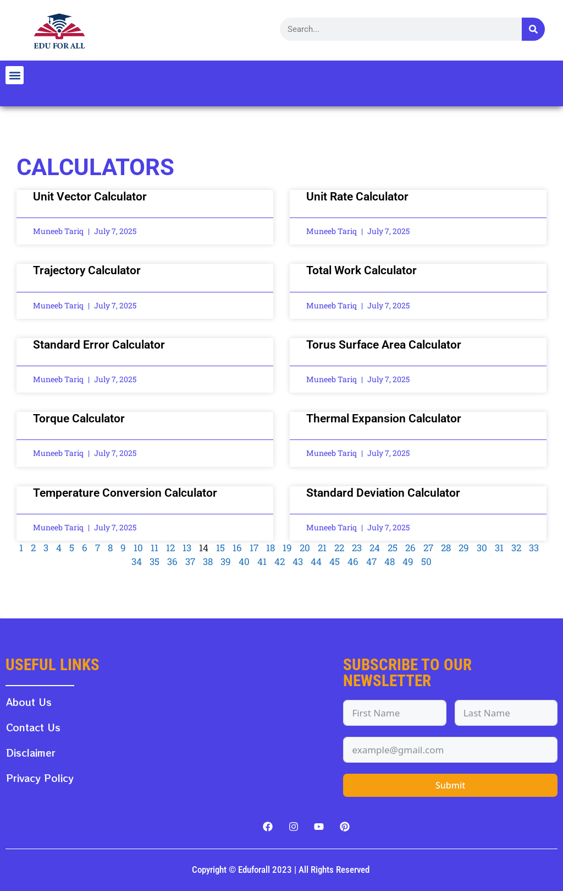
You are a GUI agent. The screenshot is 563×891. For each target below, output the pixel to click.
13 (187, 547)
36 (172, 561)
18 (270, 547)
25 (393, 547)
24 (374, 547)
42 (279, 561)
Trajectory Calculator (87, 270)
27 (428, 547)
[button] (14, 75)
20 (305, 547)
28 (446, 547)
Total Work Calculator (361, 270)
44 (316, 561)
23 (357, 547)
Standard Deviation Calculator (383, 492)
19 (287, 547)
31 (499, 547)
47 (371, 561)
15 (220, 547)
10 (138, 547)
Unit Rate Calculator (357, 196)
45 (334, 561)
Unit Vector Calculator (90, 196)
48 (389, 561)
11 (154, 547)
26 (410, 547)
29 (464, 547)
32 (516, 547)
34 (136, 561)
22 (339, 547)
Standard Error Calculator (99, 344)
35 (154, 561)
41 (262, 561)
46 (352, 561)
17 (254, 547)
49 (407, 561)
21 (322, 547)
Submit (450, 785)
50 (426, 561)
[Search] (533, 29)
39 (225, 561)
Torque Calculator (79, 418)
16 (237, 547)
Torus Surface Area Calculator (383, 344)
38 (208, 561)
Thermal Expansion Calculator (383, 418)
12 (170, 547)
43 (297, 561)
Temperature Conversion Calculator (125, 492)
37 (190, 561)
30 (482, 547)
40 (244, 561)
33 (534, 547)
